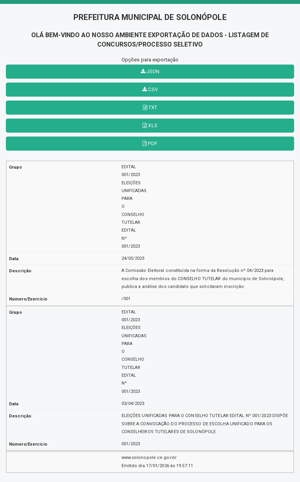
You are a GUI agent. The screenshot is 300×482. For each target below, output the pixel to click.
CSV (150, 89)
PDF (150, 143)
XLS (150, 125)
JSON (150, 71)
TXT (150, 107)
